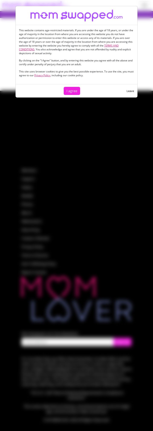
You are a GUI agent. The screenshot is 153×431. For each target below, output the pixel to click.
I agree (71, 91)
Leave (130, 91)
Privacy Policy (42, 75)
